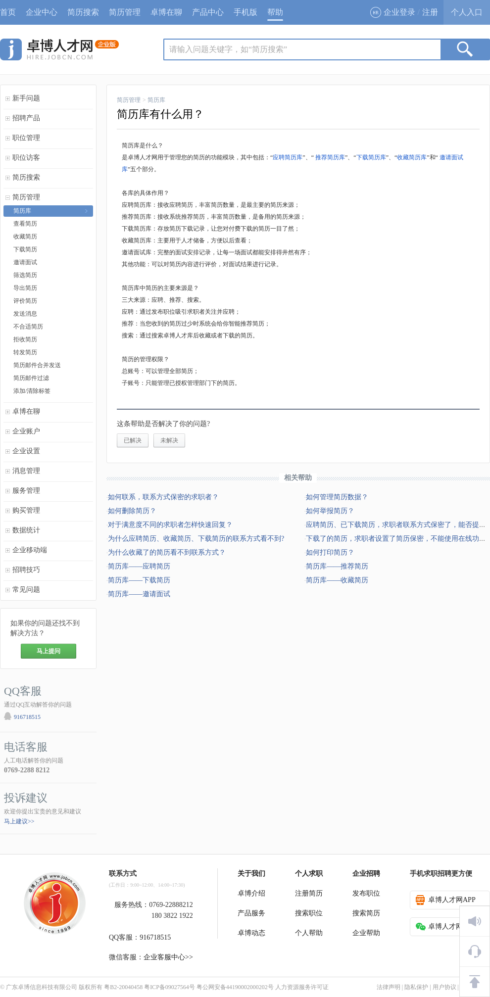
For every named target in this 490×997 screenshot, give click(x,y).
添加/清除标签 (31, 390)
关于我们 (251, 873)
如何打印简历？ (330, 552)
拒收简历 (25, 339)
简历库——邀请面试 (139, 594)
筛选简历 (25, 275)
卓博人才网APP (446, 900)
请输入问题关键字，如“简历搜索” (228, 49)
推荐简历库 (330, 157)
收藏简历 (25, 236)
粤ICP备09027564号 (169, 987)
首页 (8, 12)
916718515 (27, 716)
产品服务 (251, 913)
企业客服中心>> (168, 957)
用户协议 (444, 987)
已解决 (133, 440)
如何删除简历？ (132, 511)
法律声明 (388, 987)
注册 (430, 12)
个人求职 (309, 873)
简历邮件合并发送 (37, 365)
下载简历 (25, 249)
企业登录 (392, 12)
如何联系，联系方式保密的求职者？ (163, 497)
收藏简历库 (412, 157)
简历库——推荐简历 (337, 566)
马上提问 (48, 651)
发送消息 (25, 313)
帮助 (275, 12)
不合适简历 (28, 326)
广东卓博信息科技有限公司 (41, 987)
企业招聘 (366, 873)
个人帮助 (309, 933)
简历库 (22, 210)
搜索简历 (366, 913)
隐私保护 (416, 987)
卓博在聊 (166, 12)
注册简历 (309, 893)
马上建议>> (19, 821)
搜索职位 (309, 913)
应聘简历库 (287, 157)
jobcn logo (59, 49)
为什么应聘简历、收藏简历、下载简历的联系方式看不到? (196, 538)
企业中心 (41, 12)
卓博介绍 (251, 893)
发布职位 (366, 893)
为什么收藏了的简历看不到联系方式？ (167, 552)
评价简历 (25, 300)
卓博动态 (251, 933)
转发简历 (25, 352)
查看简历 (25, 223)
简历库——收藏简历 (337, 580)
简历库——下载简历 (139, 580)
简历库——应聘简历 (139, 566)
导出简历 (25, 288)
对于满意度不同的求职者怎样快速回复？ (170, 524)
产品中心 (208, 12)
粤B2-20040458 (123, 987)
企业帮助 (366, 933)
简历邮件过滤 (31, 378)
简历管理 (125, 12)
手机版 (245, 12)
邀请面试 (25, 262)
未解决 (169, 440)
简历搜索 (83, 12)
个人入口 (467, 12)
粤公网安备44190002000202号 (235, 987)
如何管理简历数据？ (337, 497)
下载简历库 (371, 157)
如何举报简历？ (330, 511)
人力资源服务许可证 (302, 987)
